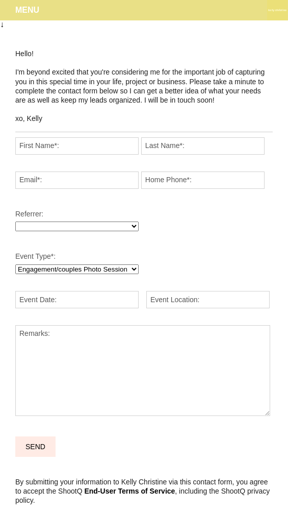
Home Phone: (168, 180)
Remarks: (34, 333)
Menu (27, 10)
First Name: (39, 145)
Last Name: (165, 145)
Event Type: (35, 256)
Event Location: (175, 300)
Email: (30, 180)
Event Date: (38, 300)
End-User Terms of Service (129, 491)
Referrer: (29, 214)
